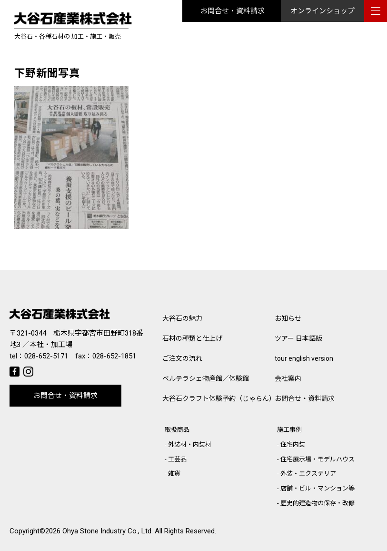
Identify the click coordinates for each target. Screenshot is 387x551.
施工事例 (289, 429)
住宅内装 (292, 444)
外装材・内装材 (189, 444)
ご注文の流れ (182, 358)
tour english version (304, 358)
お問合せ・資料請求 (232, 11)
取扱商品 (177, 429)
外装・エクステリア (308, 473)
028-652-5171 (46, 356)
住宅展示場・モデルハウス (317, 459)
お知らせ (288, 318)
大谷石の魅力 (182, 318)
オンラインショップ (322, 11)
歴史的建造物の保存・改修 (317, 503)
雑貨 (174, 473)
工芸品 (177, 459)
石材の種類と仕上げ (192, 338)
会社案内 (288, 378)
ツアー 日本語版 (298, 338)
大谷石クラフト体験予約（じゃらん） (218, 398)
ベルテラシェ (205, 378)
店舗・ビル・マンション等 (317, 488)
